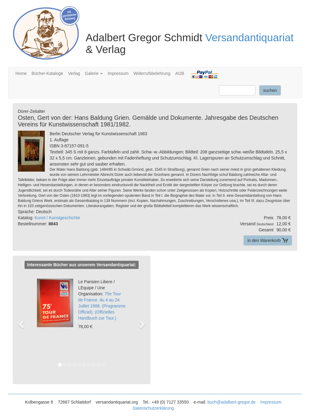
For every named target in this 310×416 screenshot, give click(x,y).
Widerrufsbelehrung (152, 73)
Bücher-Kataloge (47, 73)
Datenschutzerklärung (153, 408)
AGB (179, 73)
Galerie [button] (94, 73)
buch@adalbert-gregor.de (231, 402)
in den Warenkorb (267, 240)
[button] (23, 324)
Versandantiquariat (249, 37)
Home (21, 73)
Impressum (117, 73)
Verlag (74, 73)
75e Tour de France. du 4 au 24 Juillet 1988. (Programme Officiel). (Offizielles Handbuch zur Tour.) (101, 299)
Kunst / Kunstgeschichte (57, 217)
